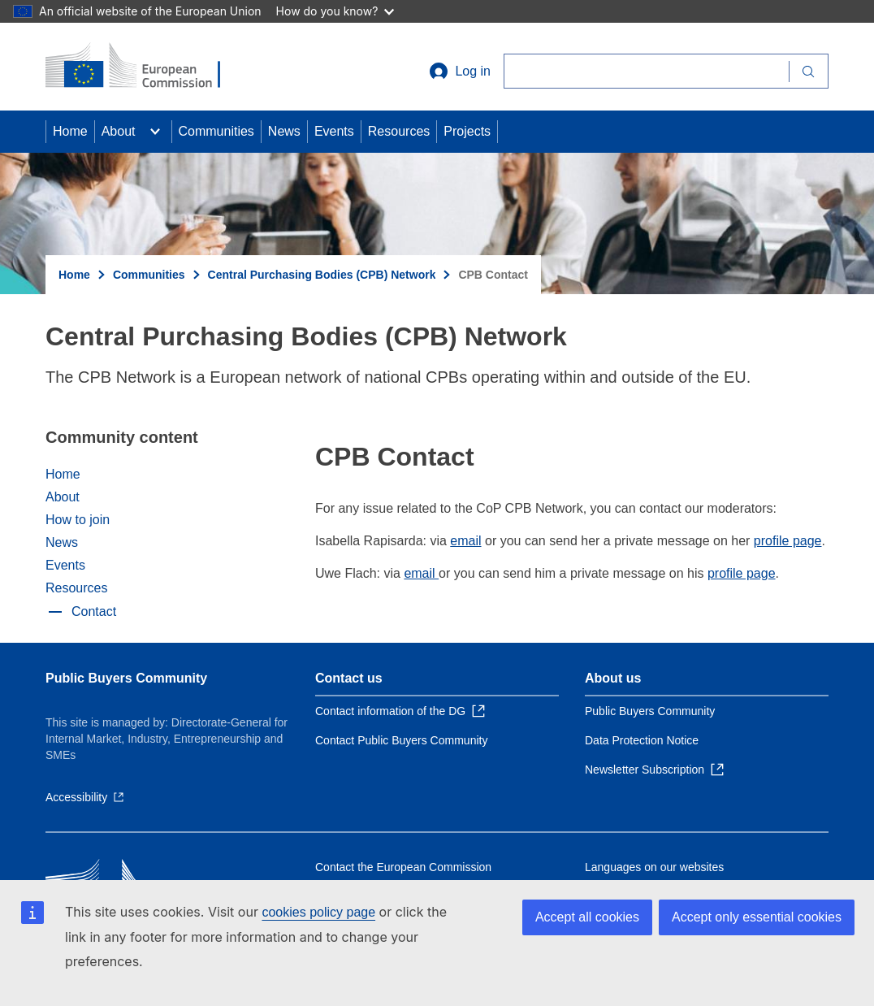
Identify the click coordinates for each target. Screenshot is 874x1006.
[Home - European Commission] (143, 66)
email (465, 541)
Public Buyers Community (126, 678)
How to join (77, 520)
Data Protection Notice (642, 740)
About (119, 131)
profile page (788, 541)
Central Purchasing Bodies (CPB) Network (322, 274)
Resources (399, 131)
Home (70, 131)
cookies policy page (318, 912)
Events (334, 131)
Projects (467, 131)
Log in (460, 71)
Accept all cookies (587, 917)
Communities (216, 131)
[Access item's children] (155, 132)
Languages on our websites (654, 867)
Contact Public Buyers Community (401, 740)
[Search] (646, 71)
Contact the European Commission (403, 867)
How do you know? (335, 11)
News (284, 131)
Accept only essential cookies (757, 917)
